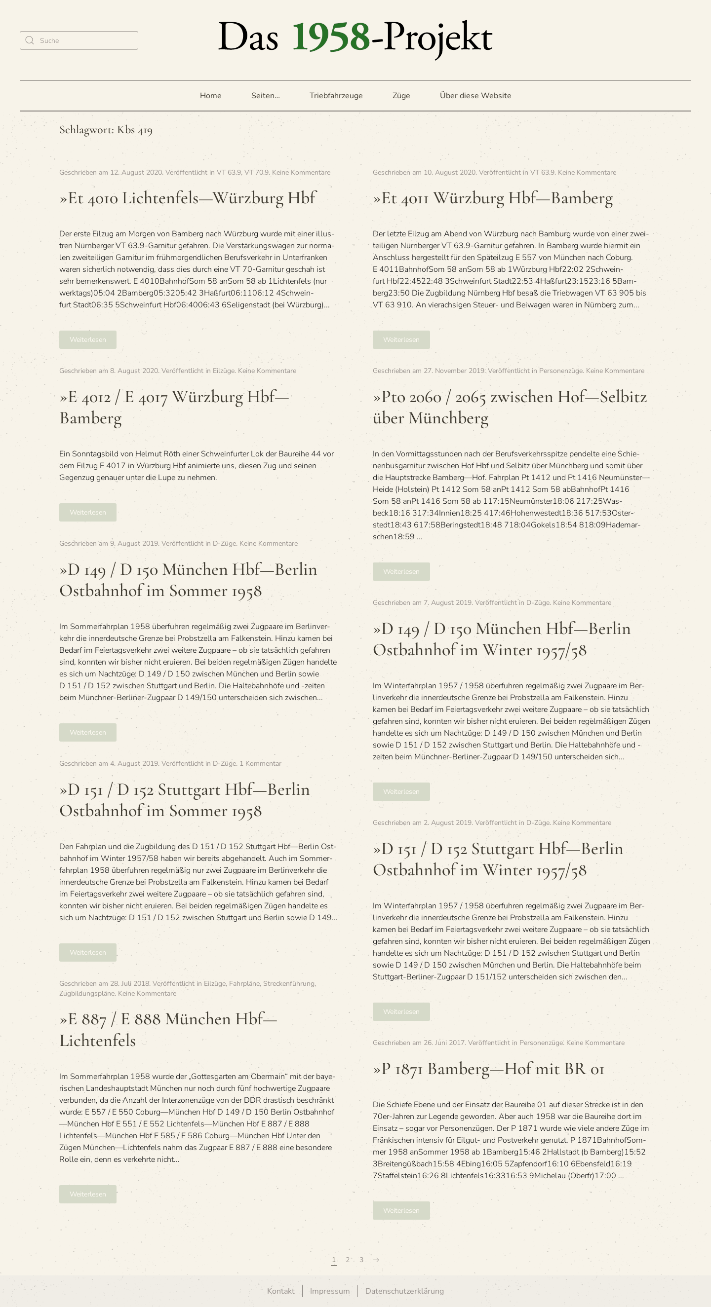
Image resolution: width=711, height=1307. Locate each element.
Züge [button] (401, 95)
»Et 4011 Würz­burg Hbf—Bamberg (493, 197)
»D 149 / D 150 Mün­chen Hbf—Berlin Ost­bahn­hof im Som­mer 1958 (188, 580)
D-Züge (224, 543)
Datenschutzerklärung (404, 1291)
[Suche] (79, 40)
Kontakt (281, 1291)
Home (211, 95)
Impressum (330, 1291)
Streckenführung (289, 983)
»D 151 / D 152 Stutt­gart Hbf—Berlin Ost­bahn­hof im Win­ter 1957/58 (498, 859)
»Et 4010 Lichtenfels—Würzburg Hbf (187, 197)
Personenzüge (561, 370)
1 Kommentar (260, 763)
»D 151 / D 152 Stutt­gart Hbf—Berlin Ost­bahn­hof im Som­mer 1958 (184, 800)
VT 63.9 (229, 172)
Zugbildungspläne (87, 993)
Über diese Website (476, 95)
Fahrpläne (244, 983)
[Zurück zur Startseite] (355, 40)
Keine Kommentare (301, 172)
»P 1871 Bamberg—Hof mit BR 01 (489, 1068)
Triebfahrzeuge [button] (336, 95)
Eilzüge (224, 370)
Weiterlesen (88, 339)
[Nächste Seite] (376, 1260)
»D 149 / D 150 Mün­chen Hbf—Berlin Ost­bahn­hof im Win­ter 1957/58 (502, 639)
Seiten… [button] (265, 95)
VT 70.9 (256, 172)
